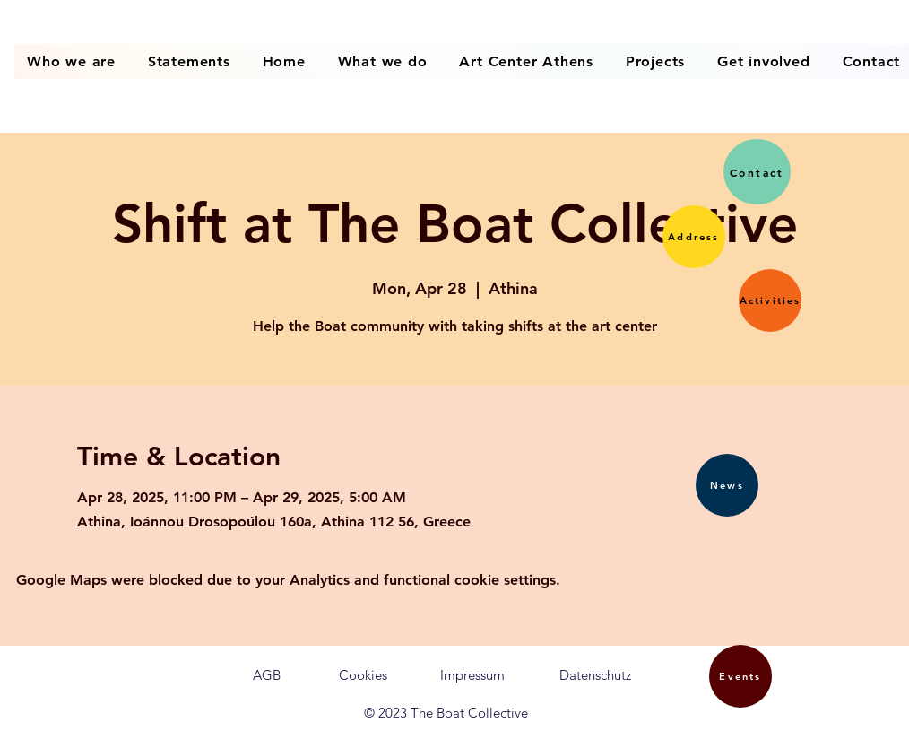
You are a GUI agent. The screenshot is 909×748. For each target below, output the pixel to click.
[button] (693, 236)
